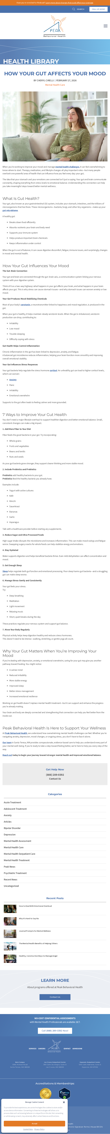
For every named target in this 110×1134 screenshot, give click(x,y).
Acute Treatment (12, 802)
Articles (7, 822)
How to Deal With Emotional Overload (35, 906)
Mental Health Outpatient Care (19, 854)
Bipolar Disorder (12, 828)
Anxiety (8, 815)
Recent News (10, 879)
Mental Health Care (55, 85)
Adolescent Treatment (15, 809)
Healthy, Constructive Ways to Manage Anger (38, 956)
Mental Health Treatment (17, 860)
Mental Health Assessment (17, 841)
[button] (64, 1102)
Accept (34, 1123)
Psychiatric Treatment (15, 873)
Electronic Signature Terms (77, 1127)
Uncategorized (11, 886)
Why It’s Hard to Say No (29, 918)
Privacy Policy (39, 1129)
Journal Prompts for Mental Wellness (35, 931)
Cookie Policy (28, 1129)
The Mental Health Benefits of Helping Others (38, 943)
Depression (10, 834)
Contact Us (55, 779)
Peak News (9, 867)
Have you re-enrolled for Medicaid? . (55, 2)
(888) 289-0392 (55, 775)
